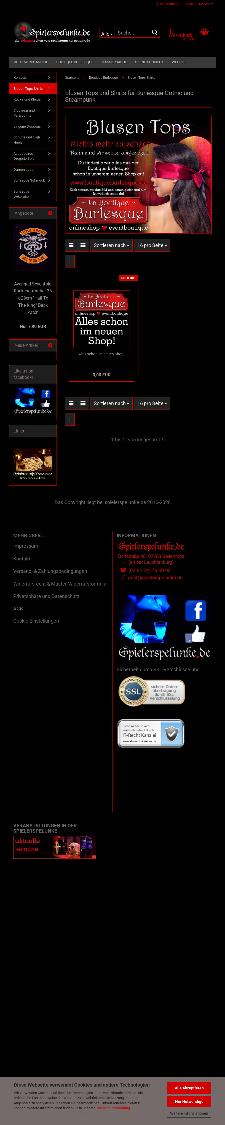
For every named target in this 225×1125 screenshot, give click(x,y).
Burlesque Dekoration (22, 194)
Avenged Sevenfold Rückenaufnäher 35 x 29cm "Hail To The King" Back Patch (33, 298)
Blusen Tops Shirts (28, 88)
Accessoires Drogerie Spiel (24, 156)
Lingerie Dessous (27, 126)
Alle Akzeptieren (189, 1088)
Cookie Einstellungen (36, 621)
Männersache (114, 62)
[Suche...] (107, 33)
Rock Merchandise (31, 62)
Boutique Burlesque (74, 62)
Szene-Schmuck (149, 62)
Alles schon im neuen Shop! (101, 354)
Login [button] (187, 4)
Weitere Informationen (189, 1113)
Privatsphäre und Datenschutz (46, 596)
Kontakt (21, 559)
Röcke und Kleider (28, 99)
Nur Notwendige (189, 1101)
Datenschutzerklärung (112, 1108)
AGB (18, 609)
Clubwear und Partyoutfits (24, 113)
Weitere (179, 62)
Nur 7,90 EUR (33, 326)
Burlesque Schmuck (29, 180)
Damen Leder (24, 169)
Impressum (25, 546)
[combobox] (111, 245)
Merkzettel (205, 4)
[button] (167, 4)
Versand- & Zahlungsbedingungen (50, 571)
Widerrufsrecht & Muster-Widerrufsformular (60, 584)
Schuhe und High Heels (27, 140)
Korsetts (20, 77)
